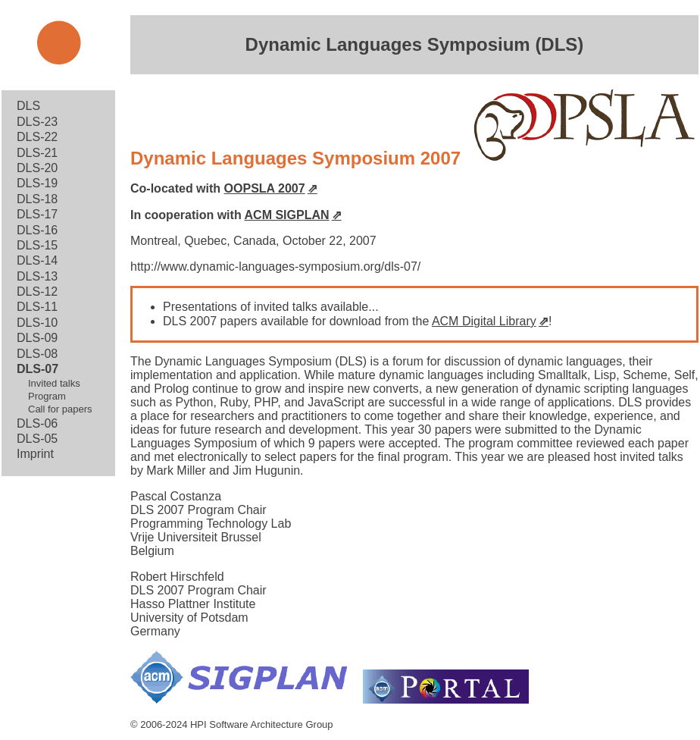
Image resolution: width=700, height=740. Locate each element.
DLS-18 (37, 199)
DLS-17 (37, 214)
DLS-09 (37, 337)
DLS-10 (37, 322)
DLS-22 (37, 136)
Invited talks (54, 383)
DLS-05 (37, 438)
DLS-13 (37, 276)
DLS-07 (37, 368)
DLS (28, 105)
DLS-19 (37, 183)
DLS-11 (37, 306)
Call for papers (60, 409)
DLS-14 (37, 260)
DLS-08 (37, 353)
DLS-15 (37, 245)
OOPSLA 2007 (264, 188)
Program (47, 396)
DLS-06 (37, 423)
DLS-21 (37, 152)
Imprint (35, 453)
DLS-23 (37, 121)
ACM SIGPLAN (287, 215)
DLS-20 (37, 167)
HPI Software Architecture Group (261, 724)
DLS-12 (37, 291)
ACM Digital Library (484, 321)
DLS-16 (37, 230)
